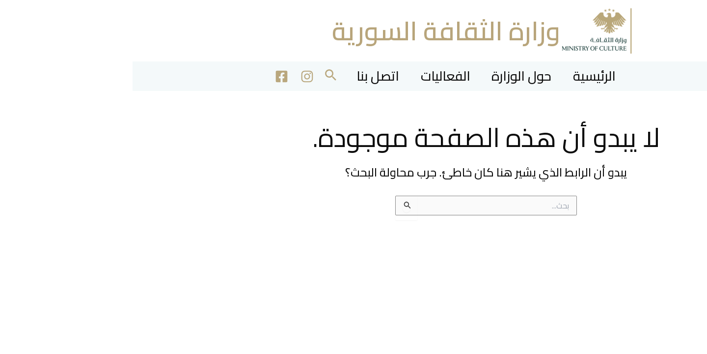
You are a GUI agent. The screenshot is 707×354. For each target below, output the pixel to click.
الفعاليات (310, 76)
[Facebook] (138, 76)
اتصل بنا (238, 76)
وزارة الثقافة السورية (313, 30)
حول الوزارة (392, 76)
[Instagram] (164, 76)
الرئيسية (469, 76)
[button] (187, 76)
